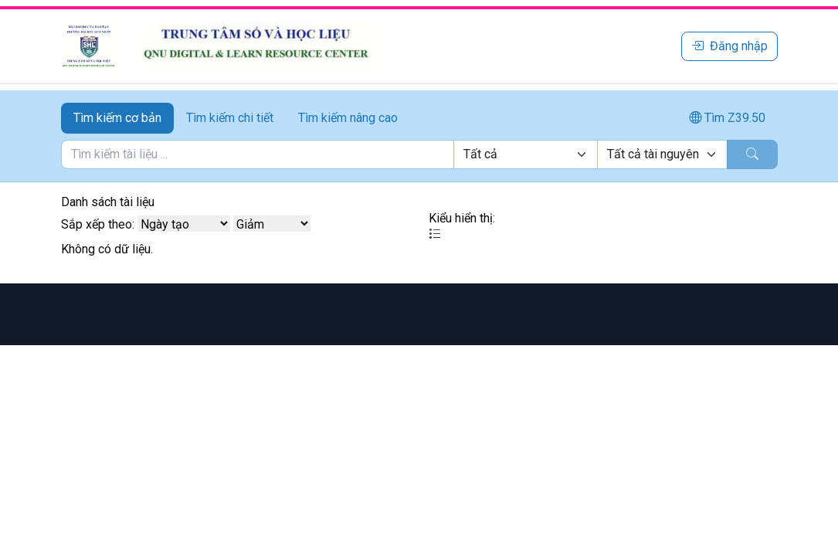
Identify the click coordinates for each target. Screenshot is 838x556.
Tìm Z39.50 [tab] (727, 117)
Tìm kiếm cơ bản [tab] (117, 117)
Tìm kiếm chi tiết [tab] (229, 117)
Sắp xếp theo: (97, 224)
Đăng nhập (729, 46)
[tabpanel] (419, 154)
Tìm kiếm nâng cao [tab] (348, 117)
